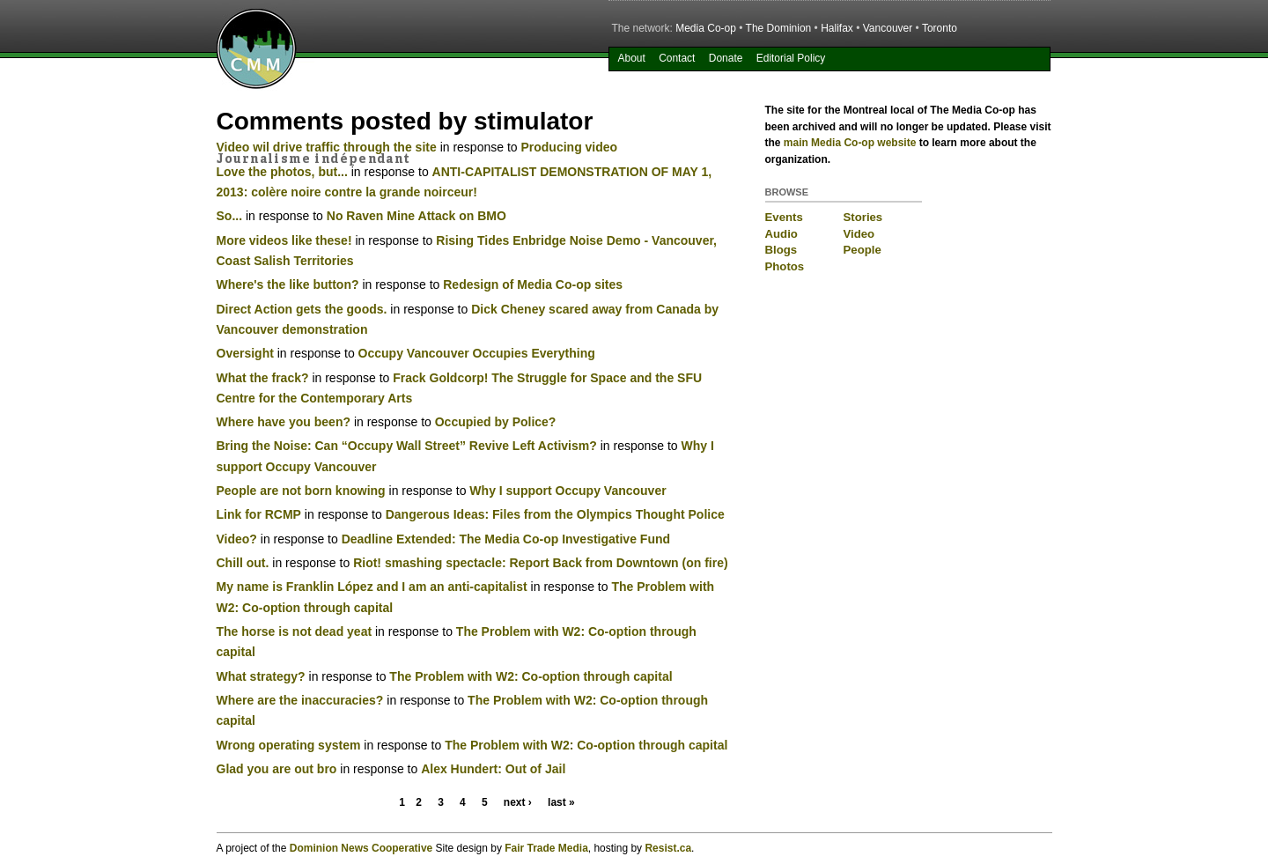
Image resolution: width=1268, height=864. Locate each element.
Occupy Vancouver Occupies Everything (476, 353)
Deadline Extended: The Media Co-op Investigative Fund (506, 539)
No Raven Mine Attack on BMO (416, 216)
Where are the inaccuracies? (300, 700)
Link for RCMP (259, 514)
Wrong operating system (289, 745)
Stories (863, 217)
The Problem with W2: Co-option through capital (530, 676)
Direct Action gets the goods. (302, 309)
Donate (726, 58)
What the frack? (263, 378)
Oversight (245, 353)
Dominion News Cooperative (361, 848)
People (862, 249)
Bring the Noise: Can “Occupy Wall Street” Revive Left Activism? (407, 446)
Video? (237, 539)
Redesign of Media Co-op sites (533, 284)
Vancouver (887, 28)
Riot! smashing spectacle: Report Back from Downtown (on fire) (540, 563)
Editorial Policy (791, 58)
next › (518, 802)
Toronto (939, 28)
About (631, 58)
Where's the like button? (288, 284)
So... (230, 216)
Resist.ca (668, 848)
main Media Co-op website (850, 143)
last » (561, 802)
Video (859, 233)
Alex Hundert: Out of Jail (493, 769)
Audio (781, 233)
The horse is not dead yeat (294, 631)
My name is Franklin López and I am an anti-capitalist (372, 587)
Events (784, 217)
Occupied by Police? (496, 422)
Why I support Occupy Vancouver (567, 491)
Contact (677, 58)
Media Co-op (705, 28)
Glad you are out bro (277, 769)
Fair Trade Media (546, 848)
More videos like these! (284, 240)
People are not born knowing (301, 491)
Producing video (568, 147)
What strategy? (261, 676)
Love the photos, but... (282, 172)
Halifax (837, 28)
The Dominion (779, 28)
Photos (785, 266)
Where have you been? (283, 422)
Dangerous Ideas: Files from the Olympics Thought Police (555, 514)
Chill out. (243, 563)
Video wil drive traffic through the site (327, 147)
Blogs (781, 249)
